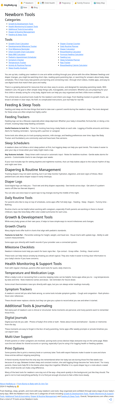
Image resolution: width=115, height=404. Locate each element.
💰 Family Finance (82, 3)
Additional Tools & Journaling (21, 29)
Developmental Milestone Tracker (23, 46)
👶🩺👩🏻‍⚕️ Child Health (46, 3)
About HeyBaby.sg (7, 383)
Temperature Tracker (17, 62)
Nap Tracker (65, 62)
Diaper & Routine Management (22, 32)
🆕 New (24, 7)
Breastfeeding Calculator (70, 52)
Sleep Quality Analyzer (18, 68)
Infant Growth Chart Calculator (21, 52)
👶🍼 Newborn (27, 3)
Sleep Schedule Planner (70, 60)
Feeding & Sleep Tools (18, 34)
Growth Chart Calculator (19, 43)
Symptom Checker (16, 60)
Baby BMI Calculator (17, 54)
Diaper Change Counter (70, 43)
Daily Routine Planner (69, 46)
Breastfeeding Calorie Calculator (73, 65)
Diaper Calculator (67, 49)
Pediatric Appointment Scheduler (22, 57)
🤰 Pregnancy (65, 3)
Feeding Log (65, 57)
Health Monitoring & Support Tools (23, 26)
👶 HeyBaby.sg (9, 5)
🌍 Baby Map (99, 3)
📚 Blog (34, 7)
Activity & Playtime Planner (20, 65)
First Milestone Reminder (19, 49)
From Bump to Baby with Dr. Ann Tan (32, 383)
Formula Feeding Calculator (71, 54)
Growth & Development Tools (21, 24)
